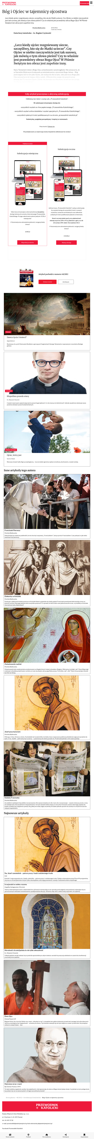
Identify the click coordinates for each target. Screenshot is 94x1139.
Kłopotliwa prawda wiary (18, 396)
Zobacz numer (47, 282)
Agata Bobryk (11, 341)
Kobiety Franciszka (12, 798)
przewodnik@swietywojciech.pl (17, 1123)
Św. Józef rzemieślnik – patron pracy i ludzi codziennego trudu (29, 873)
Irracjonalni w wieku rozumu (16, 884)
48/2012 (65, 274)
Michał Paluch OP (10, 1019)
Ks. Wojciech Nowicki (13, 400)
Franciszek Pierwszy (12, 530)
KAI (6, 876)
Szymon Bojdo (11, 458)
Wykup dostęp (66, 242)
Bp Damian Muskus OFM (13, 1086)
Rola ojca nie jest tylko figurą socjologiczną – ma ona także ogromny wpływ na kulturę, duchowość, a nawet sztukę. (42, 462)
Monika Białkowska (38, 28)
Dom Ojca (8, 1016)
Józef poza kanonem (12, 732)
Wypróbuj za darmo (27, 242)
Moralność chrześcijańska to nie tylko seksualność (24, 950)
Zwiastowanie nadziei (13, 664)
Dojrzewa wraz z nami (13, 1084)
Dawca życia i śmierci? (17, 337)
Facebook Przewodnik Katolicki (12, 1128)
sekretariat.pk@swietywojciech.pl (41, 1123)
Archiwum (66, 282)
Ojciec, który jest (14, 455)
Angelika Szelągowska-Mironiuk (15, 887)
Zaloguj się (51, 126)
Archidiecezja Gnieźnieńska (32, 1097)
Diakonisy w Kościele (13, 596)
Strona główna (10, 1097)
